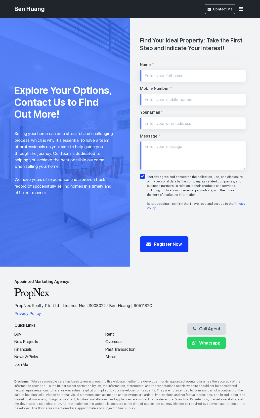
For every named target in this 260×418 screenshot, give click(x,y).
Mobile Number (156, 88)
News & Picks (26, 356)
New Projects (26, 341)
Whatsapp (206, 343)
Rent (109, 334)
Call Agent (206, 329)
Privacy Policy (27, 313)
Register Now (164, 244)
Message (150, 136)
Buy (17, 334)
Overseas (114, 341)
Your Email (151, 112)
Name (147, 64)
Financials (23, 349)
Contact (220, 9)
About (111, 356)
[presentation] (178, 224)
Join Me (21, 364)
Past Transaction (120, 349)
